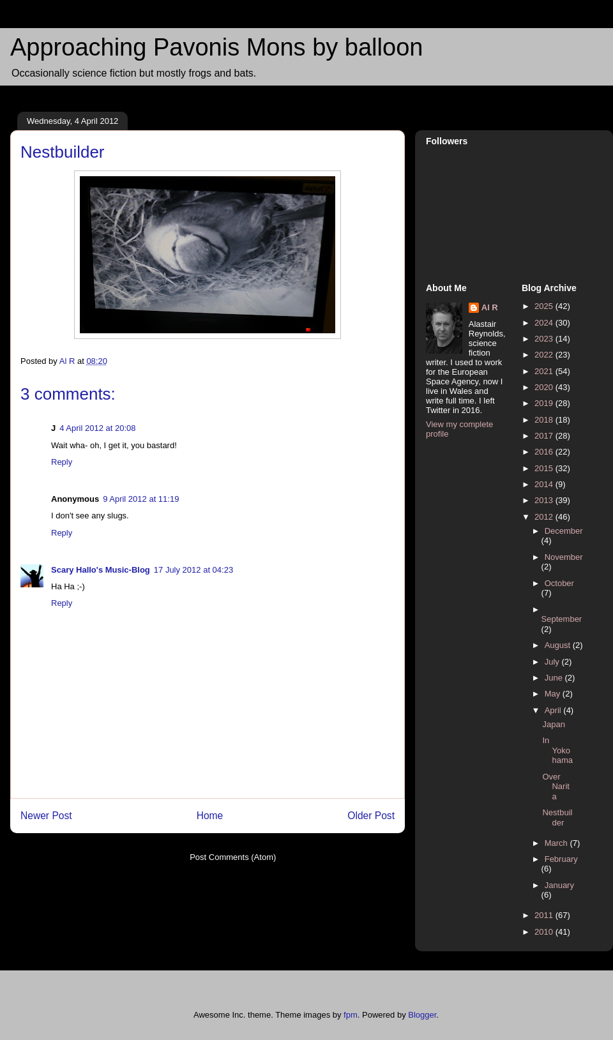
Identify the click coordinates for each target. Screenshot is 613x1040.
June (555, 677)
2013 (545, 500)
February (561, 859)
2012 (545, 517)
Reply (61, 462)
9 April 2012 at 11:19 (141, 499)
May (554, 693)
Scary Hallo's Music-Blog (100, 570)
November (564, 557)
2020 (545, 387)
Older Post (371, 815)
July (553, 662)
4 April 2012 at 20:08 (97, 428)
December (564, 531)
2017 (545, 436)
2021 (545, 371)
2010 (545, 932)
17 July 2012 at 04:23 (193, 570)
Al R (489, 307)
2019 (545, 403)
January (559, 885)
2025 (545, 306)
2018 (545, 420)
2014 (545, 484)
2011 (545, 915)
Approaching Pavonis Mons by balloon (216, 47)
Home (210, 815)
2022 (545, 354)
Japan (553, 724)
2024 (545, 323)
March (557, 843)
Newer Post (46, 815)
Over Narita (555, 786)
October (559, 583)
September (561, 619)
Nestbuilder (557, 817)
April (554, 710)
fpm (351, 1015)
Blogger (422, 1015)
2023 (545, 338)
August (559, 645)
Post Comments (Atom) (233, 857)
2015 (545, 468)
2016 (545, 451)
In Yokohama (557, 750)
